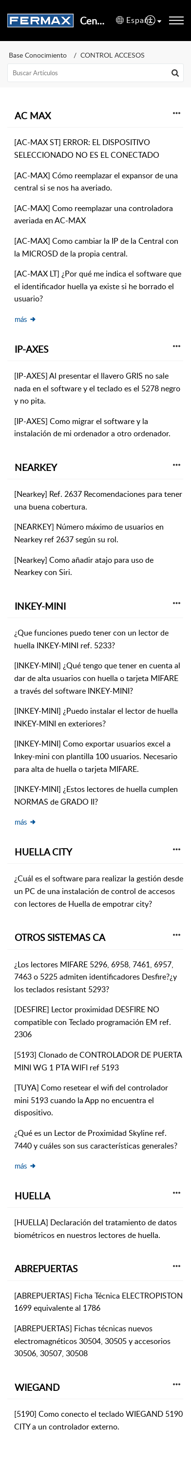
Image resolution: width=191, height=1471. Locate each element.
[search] (95, 73)
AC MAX (33, 115)
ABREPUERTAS (46, 1268)
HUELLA (32, 1196)
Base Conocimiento (38, 55)
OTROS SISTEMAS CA (60, 937)
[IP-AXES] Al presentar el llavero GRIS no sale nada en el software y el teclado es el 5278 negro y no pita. (97, 388)
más (26, 319)
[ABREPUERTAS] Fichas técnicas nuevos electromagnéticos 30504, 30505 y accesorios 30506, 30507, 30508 (92, 1341)
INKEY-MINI (40, 606)
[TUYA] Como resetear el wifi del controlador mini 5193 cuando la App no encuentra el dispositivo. (91, 1100)
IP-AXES (31, 349)
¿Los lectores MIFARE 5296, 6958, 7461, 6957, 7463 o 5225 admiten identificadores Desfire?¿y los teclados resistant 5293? (95, 977)
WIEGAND (37, 1387)
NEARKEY (36, 467)
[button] (138, 20)
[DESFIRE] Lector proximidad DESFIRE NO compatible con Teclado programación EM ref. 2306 (92, 1022)
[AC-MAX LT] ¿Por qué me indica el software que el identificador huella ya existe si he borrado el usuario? (97, 286)
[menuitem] (151, 20)
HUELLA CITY (43, 852)
